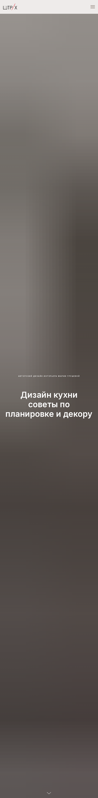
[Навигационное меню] (93, 6)
